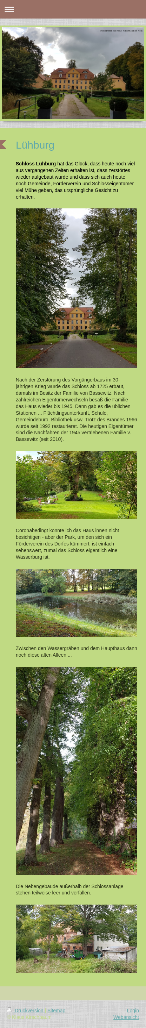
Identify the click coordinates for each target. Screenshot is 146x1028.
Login (133, 1010)
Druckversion (26, 1010)
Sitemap (56, 1010)
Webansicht (126, 1017)
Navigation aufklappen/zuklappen (73, 9)
